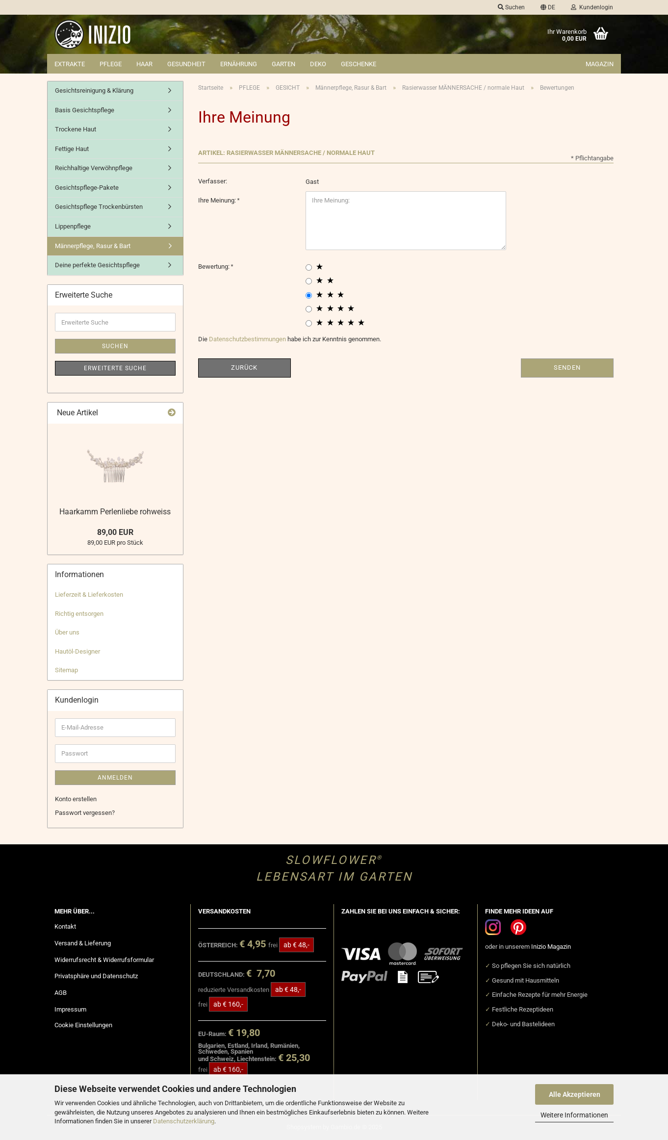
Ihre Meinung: (217, 200)
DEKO (318, 64)
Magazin (600, 64)
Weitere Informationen (574, 1115)
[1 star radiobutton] (309, 267)
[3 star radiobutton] (309, 295)
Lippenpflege (73, 226)
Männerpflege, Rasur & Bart (92, 246)
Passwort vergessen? (85, 812)
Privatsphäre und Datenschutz (96, 976)
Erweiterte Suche (115, 368)
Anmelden (115, 777)
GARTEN (283, 64)
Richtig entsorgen (79, 613)
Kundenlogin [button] (592, 7)
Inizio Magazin (551, 946)
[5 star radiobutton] (309, 323)
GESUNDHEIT (186, 64)
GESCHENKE (358, 64)
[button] (548, 7)
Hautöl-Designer (77, 651)
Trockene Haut (75, 129)
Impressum (70, 1009)
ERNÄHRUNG (238, 64)
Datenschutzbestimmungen (247, 339)
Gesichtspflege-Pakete (87, 187)
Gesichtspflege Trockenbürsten (99, 206)
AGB (60, 992)
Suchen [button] (511, 7)
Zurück (244, 367)
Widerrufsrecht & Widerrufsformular (104, 959)
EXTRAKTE (69, 64)
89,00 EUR (115, 532)
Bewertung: (214, 266)
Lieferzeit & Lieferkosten (89, 594)
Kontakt (65, 926)
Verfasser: (212, 181)
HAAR (144, 64)
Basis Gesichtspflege (84, 110)
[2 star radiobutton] (309, 281)
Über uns (67, 632)
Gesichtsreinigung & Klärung (94, 90)
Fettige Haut (72, 148)
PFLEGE (111, 64)
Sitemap (66, 670)
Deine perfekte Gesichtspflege (97, 265)
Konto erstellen (76, 799)
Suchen (115, 346)
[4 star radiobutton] (309, 309)
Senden (567, 367)
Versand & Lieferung (82, 943)
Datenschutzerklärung (183, 1121)
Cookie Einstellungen (83, 1025)
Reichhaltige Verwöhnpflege (93, 168)
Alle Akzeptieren (574, 1094)
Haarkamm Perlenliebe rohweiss (115, 511)
